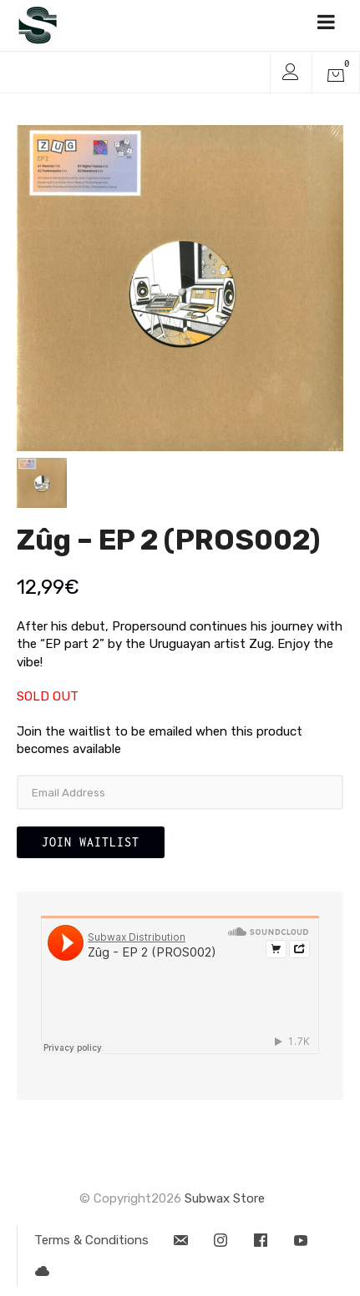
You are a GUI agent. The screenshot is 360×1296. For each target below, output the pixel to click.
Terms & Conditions (91, 1240)
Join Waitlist (90, 842)
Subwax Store (225, 1198)
